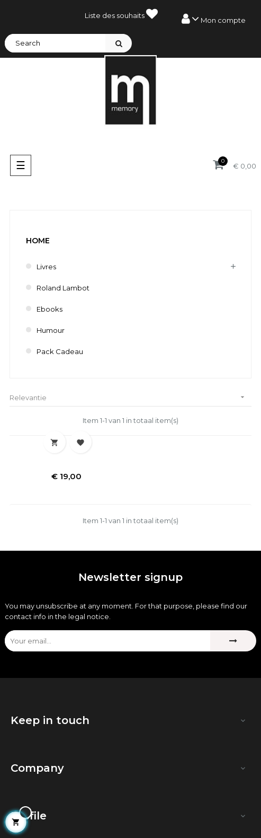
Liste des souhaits (121, 14)
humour (51, 330)
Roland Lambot (63, 288)
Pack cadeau (60, 351)
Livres (46, 266)
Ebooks (49, 309)
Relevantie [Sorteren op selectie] (130, 397)
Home (38, 240)
